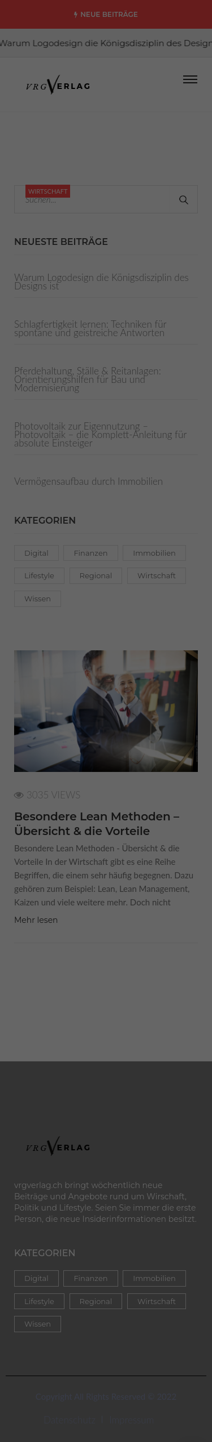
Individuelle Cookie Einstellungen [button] (106, 427)
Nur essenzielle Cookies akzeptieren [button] (106, 397)
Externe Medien (143, 278)
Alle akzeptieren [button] (106, 325)
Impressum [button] (168, 440)
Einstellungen (35, 247)
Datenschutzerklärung (136, 225)
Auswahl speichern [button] (106, 358)
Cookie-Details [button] (49, 440)
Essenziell (45, 278)
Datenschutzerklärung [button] (111, 440)
